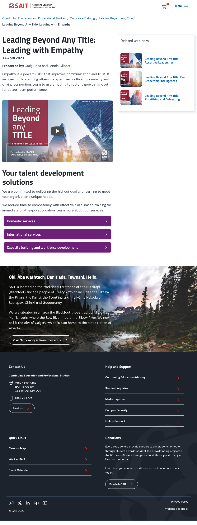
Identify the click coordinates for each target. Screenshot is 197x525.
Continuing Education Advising (143, 378)
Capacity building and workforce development (57, 247)
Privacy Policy (179, 501)
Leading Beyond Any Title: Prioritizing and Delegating (162, 97)
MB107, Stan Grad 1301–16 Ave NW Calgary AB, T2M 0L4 (28, 386)
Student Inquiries (143, 388)
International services (57, 234)
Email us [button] (21, 408)
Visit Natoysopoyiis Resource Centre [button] (41, 340)
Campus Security (143, 410)
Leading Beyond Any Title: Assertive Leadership (162, 60)
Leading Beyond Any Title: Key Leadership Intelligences (165, 79)
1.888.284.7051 (24, 398)
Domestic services (57, 221)
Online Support (143, 421)
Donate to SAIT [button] (121, 484)
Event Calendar (48, 470)
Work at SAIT (48, 459)
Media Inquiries (143, 399)
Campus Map (48, 449)
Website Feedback (176, 508)
